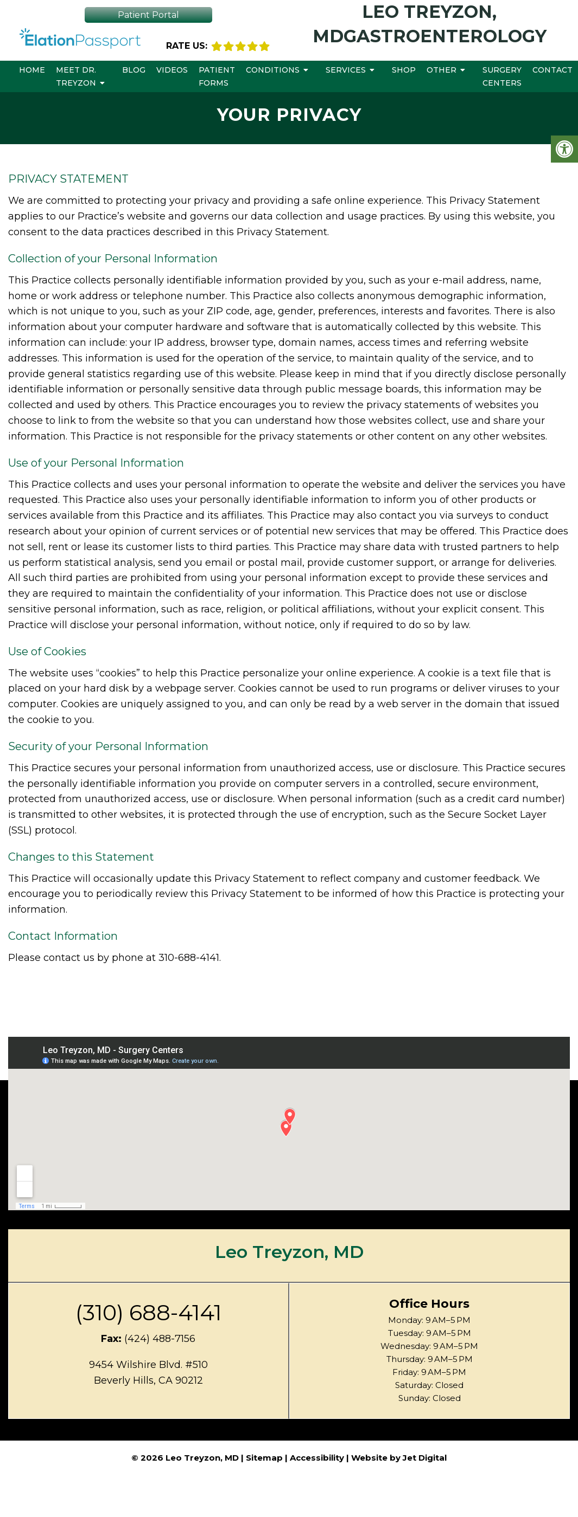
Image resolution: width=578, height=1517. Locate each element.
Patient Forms (217, 76)
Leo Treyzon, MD (289, 1251)
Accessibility (317, 1458)
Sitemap (264, 1458)
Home (32, 70)
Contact (552, 70)
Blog (133, 70)
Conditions (273, 70)
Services (346, 70)
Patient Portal (148, 15)
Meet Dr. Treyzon (76, 76)
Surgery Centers (502, 76)
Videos (172, 70)
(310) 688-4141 (148, 1313)
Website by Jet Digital (399, 1458)
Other (441, 70)
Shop (404, 70)
